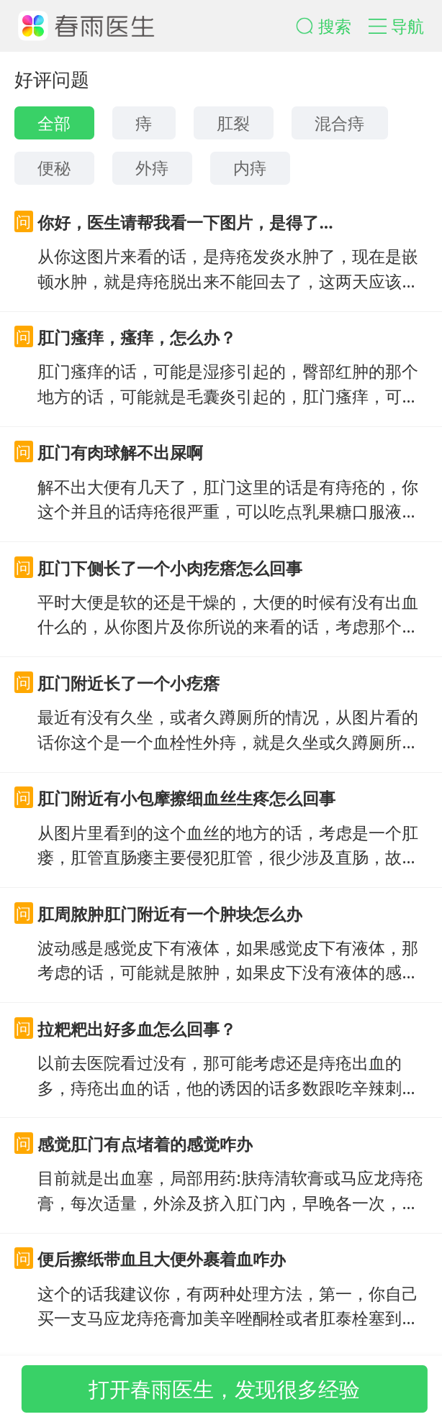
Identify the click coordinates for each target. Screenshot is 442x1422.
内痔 (249, 167)
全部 (54, 122)
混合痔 (339, 122)
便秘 (54, 167)
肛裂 (233, 122)
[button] (332, 26)
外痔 (151, 167)
